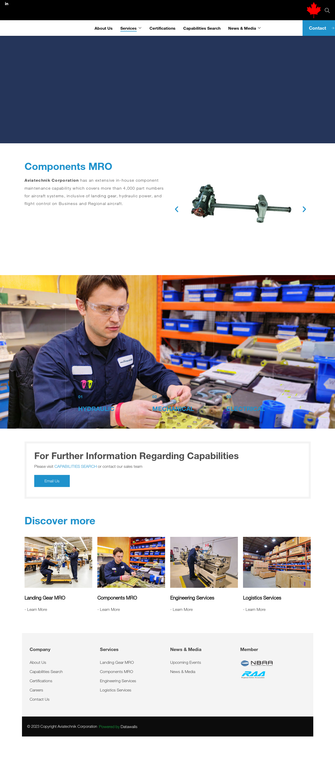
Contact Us (40, 699)
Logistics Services (262, 598)
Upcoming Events (185, 662)
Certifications (162, 28)
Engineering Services (192, 598)
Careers (36, 690)
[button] (176, 209)
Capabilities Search (202, 28)
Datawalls (118, 726)
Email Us (52, 481)
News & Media (242, 28)
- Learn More (36, 609)
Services (128, 28)
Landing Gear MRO (45, 598)
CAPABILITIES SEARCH (75, 466)
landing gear (104, 195)
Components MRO (117, 598)
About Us (104, 28)
